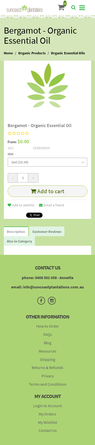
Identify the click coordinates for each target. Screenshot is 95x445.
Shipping (47, 359)
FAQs (47, 334)
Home (8, 53)
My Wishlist (47, 422)
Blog (47, 342)
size (10, 154)
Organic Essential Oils (68, 53)
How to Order (47, 326)
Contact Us (48, 430)
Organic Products (32, 53)
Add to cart (47, 191)
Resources (47, 351)
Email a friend (51, 205)
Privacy (48, 375)
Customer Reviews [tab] (46, 231)
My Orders (47, 413)
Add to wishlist (21, 205)
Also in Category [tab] (19, 241)
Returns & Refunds (47, 367)
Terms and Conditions (47, 384)
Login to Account (47, 405)
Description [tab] (16, 231)
